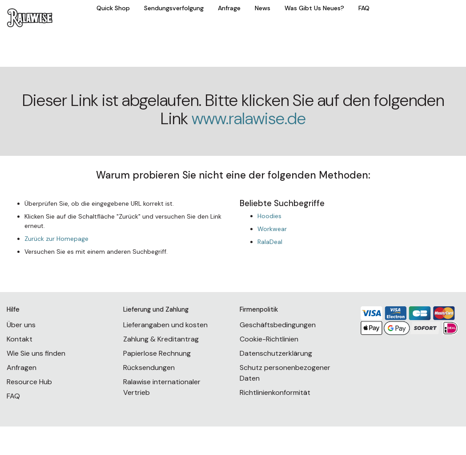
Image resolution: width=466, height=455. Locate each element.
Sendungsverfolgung (174, 8)
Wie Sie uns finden (36, 353)
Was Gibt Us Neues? (314, 8)
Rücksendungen (149, 367)
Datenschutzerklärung (276, 353)
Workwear (272, 229)
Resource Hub (29, 381)
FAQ (364, 8)
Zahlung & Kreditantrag (161, 339)
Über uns (21, 324)
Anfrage (229, 8)
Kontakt (19, 339)
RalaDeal (269, 242)
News (262, 8)
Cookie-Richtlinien (269, 339)
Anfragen (21, 367)
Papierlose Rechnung (157, 353)
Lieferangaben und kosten (165, 324)
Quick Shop (113, 8)
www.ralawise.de (249, 119)
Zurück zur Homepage (56, 239)
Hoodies (269, 216)
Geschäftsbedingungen (278, 324)
